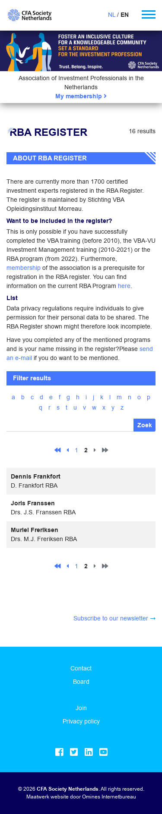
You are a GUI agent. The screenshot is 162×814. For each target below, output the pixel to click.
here (124, 286)
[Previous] (67, 450)
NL (111, 14)
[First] (57, 450)
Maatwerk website (47, 796)
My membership (81, 96)
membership (23, 267)
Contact (81, 668)
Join (81, 708)
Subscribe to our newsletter (110, 618)
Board (81, 681)
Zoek (144, 425)
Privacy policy (81, 721)
